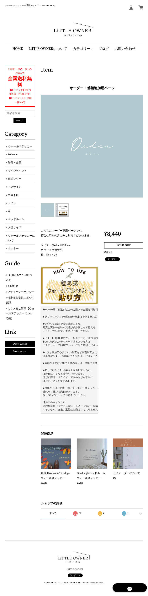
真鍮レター (14, 178)
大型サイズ (14, 227)
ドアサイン (14, 186)
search (19, 120)
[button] (83, 49)
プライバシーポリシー (21, 291)
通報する (108, 252)
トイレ (12, 203)
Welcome (13, 154)
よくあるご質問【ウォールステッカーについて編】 (20, 313)
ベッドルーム (16, 219)
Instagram (19, 351)
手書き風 (13, 195)
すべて (52, 513)
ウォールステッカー (20, 146)
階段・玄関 (14, 162)
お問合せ (13, 285)
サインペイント (17, 170)
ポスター (13, 248)
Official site (20, 344)
